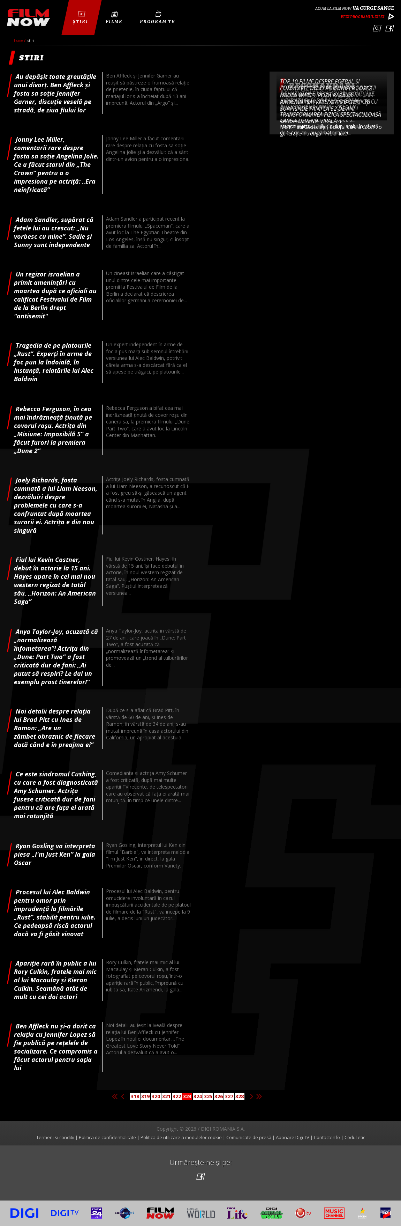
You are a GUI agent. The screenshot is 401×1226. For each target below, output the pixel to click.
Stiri (31, 40)
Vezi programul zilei (362, 17)
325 (208, 1096)
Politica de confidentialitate (107, 1137)
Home (19, 40)
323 (187, 1096)
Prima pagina (114, 1096)
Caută (377, 28)
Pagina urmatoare (251, 1096)
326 (218, 1096)
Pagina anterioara (122, 1096)
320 (156, 1096)
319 (145, 1096)
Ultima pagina (259, 1096)
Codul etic (355, 1137)
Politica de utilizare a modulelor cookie (181, 1137)
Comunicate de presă (248, 1137)
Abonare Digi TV (292, 1137)
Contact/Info (327, 1137)
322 (177, 1096)
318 (135, 1096)
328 (239, 1096)
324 (198, 1096)
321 (166, 1096)
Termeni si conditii (55, 1137)
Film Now (28, 17)
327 (229, 1096)
